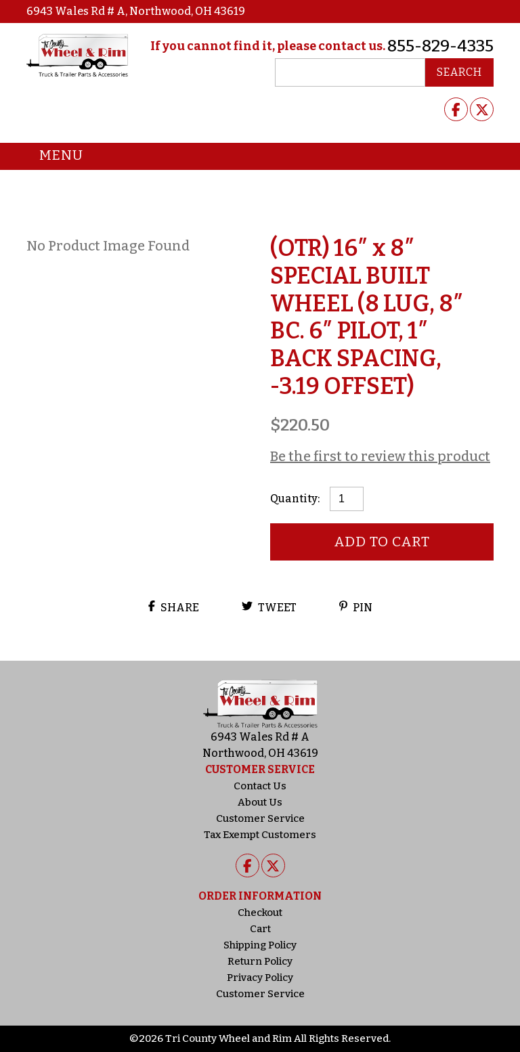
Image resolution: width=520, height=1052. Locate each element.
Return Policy (260, 961)
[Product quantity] (347, 499)
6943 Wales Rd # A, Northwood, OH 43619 (135, 11)
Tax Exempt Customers (260, 835)
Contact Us (260, 786)
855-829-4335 (440, 46)
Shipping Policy (260, 945)
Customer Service (260, 818)
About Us (260, 802)
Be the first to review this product (380, 456)
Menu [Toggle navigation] (51, 156)
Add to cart (382, 541)
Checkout (260, 912)
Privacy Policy (260, 977)
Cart (260, 929)
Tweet (269, 607)
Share (173, 607)
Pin (355, 607)
